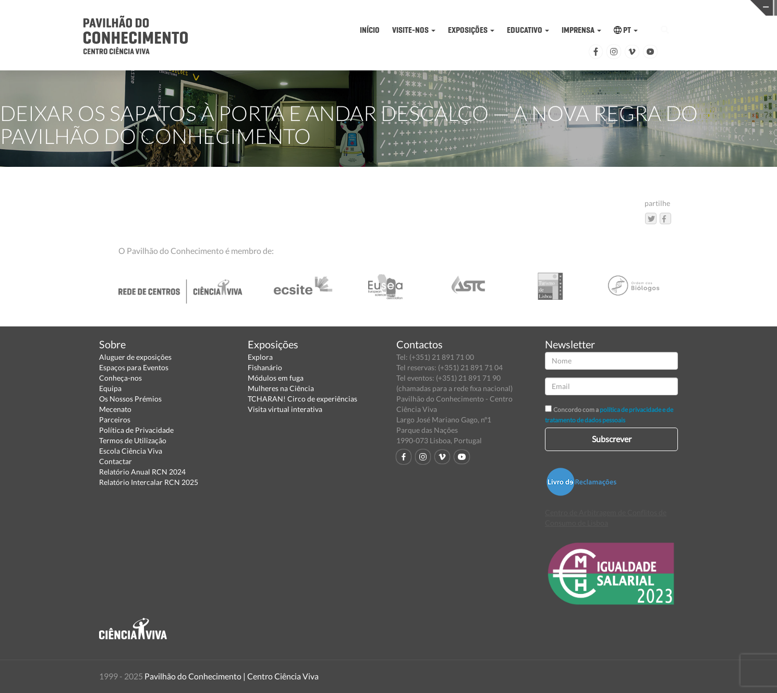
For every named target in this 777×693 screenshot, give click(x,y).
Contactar (115, 461)
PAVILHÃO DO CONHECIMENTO (408, 8)
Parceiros (114, 419)
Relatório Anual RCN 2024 (142, 471)
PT (626, 30)
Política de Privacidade (136, 429)
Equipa (110, 388)
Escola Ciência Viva (130, 450)
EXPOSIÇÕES (471, 30)
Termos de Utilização (132, 440)
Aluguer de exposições (135, 356)
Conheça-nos (120, 377)
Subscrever (612, 439)
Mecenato (115, 409)
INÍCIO (370, 30)
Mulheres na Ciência (281, 388)
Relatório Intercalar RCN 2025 (148, 482)
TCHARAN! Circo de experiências (302, 398)
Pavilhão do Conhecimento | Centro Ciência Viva (231, 676)
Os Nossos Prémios (130, 398)
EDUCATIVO (528, 30)
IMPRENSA (581, 30)
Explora (260, 356)
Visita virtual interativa (285, 409)
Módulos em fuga (275, 377)
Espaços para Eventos (133, 367)
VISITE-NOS (413, 30)
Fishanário (265, 367)
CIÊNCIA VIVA (576, 7)
